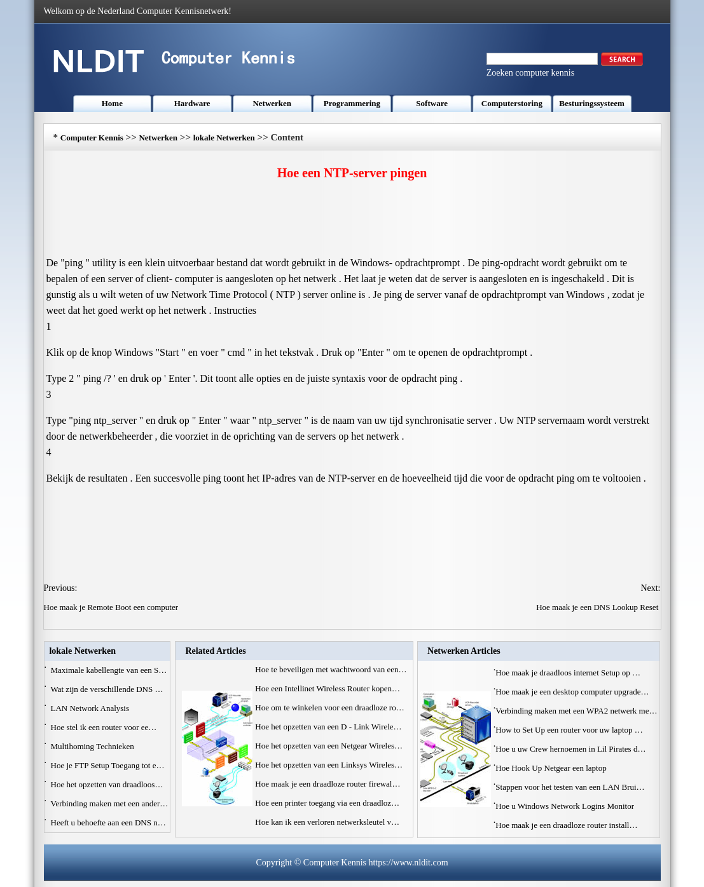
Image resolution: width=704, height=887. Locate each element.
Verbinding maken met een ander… (110, 803)
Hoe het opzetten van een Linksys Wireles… (329, 764)
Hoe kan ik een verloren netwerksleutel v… (327, 822)
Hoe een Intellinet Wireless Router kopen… (327, 688)
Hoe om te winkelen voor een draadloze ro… (329, 707)
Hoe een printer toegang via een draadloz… (327, 803)
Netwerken (271, 103)
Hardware (192, 103)
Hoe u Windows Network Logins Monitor (565, 806)
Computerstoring (511, 103)
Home (112, 103)
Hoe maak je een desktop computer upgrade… (572, 691)
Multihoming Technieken (94, 746)
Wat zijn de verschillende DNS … (107, 689)
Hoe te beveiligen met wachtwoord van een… (330, 669)
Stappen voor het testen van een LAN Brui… (569, 787)
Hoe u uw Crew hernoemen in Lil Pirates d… (570, 749)
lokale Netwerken (224, 137)
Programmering (352, 103)
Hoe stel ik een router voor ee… (104, 727)
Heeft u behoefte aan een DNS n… (108, 822)
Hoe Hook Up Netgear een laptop (552, 768)
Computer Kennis (91, 137)
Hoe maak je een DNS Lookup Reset (598, 607)
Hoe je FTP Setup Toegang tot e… (108, 765)
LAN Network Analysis (91, 708)
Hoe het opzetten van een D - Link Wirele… (328, 726)
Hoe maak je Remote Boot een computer (112, 607)
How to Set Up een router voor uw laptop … (568, 730)
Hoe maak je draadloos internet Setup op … (567, 672)
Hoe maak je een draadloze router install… (566, 825)
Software (432, 103)
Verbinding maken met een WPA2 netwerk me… (576, 710)
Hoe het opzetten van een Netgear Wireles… (329, 745)
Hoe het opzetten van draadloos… (107, 784)
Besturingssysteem (592, 103)
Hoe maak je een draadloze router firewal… (327, 784)
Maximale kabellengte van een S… (109, 670)
